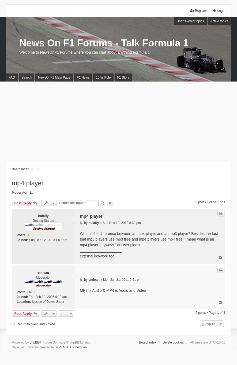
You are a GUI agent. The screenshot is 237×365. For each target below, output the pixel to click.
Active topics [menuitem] (219, 21)
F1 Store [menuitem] (123, 77)
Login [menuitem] (219, 11)
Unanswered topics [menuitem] (190, 21)
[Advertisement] (118, 121)
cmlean (43, 273)
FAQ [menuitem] (12, 77)
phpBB (34, 342)
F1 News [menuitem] (83, 77)
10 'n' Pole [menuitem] (103, 77)
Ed (31, 192)
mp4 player (28, 183)
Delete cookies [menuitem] (173, 342)
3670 (31, 292)
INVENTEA (63, 347)
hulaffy (43, 216)
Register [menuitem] (198, 11)
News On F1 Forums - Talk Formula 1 (103, 43)
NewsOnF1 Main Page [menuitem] (54, 77)
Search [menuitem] (26, 77)
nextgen (81, 347)
